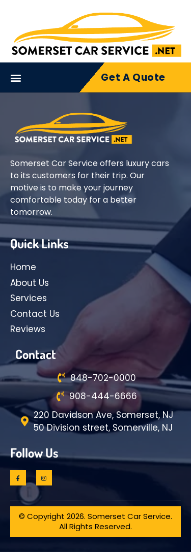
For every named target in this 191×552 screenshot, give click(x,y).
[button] (16, 77)
